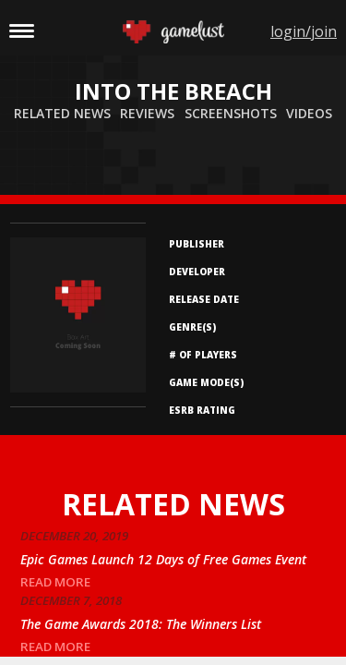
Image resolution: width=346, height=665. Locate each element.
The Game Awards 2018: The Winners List (140, 624)
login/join (303, 31)
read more (55, 582)
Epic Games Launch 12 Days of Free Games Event (163, 559)
